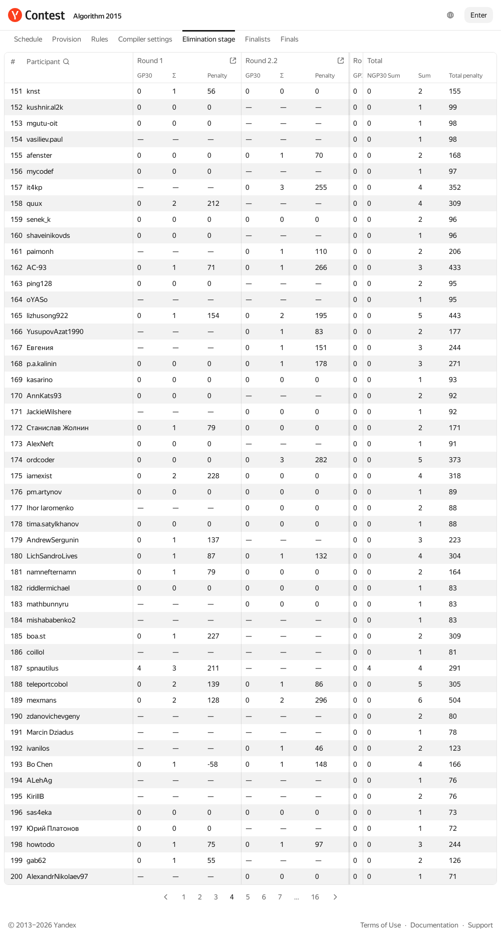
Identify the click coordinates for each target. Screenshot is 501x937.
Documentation (434, 925)
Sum (429, 76)
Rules (99, 39)
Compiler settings (145, 39)
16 (315, 897)
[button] (48, 62)
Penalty (215, 76)
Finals (290, 39)
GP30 (149, 76)
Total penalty (470, 76)
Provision (66, 39)
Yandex (65, 925)
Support (480, 925)
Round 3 (358, 61)
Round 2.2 (259, 61)
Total (379, 61)
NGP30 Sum (388, 76)
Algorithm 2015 (97, 16)
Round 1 (155, 61)
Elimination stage (208, 39)
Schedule (28, 39)
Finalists (258, 39)
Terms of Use (380, 925)
